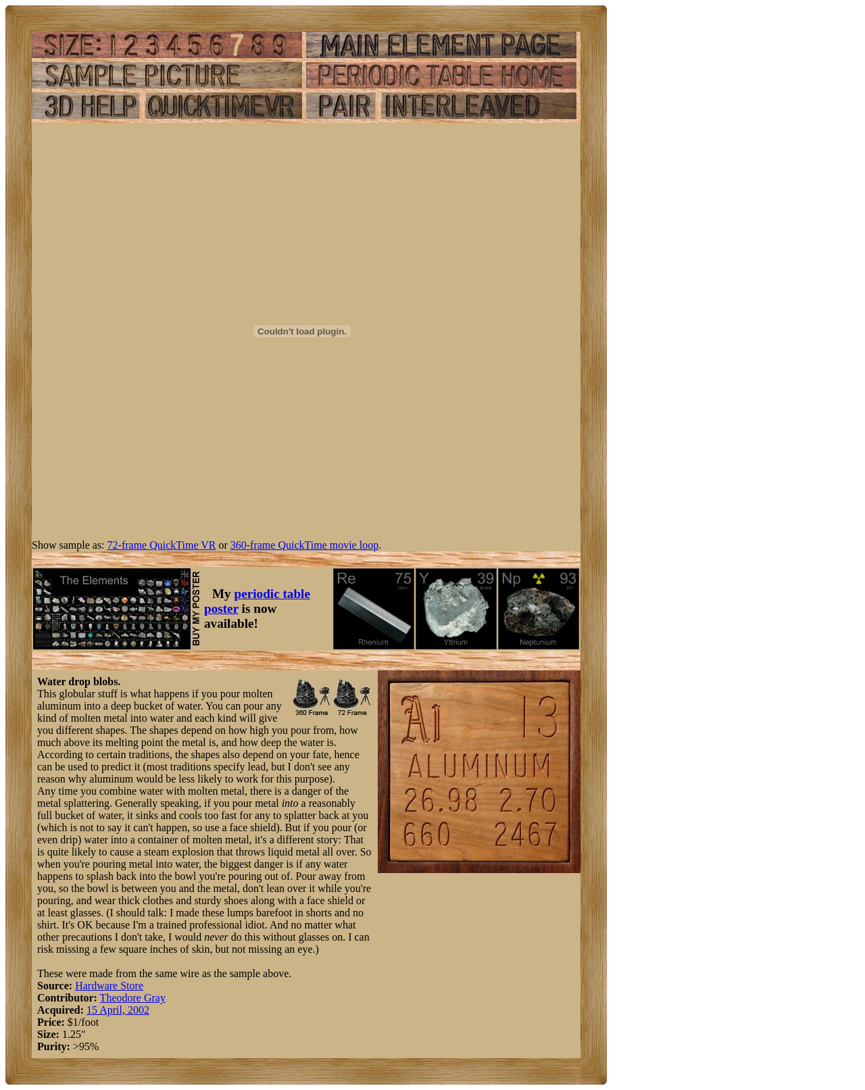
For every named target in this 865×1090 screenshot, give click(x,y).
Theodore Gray (133, 998)
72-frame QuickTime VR (161, 545)
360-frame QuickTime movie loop (304, 545)
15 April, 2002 (117, 1010)
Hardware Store (109, 985)
